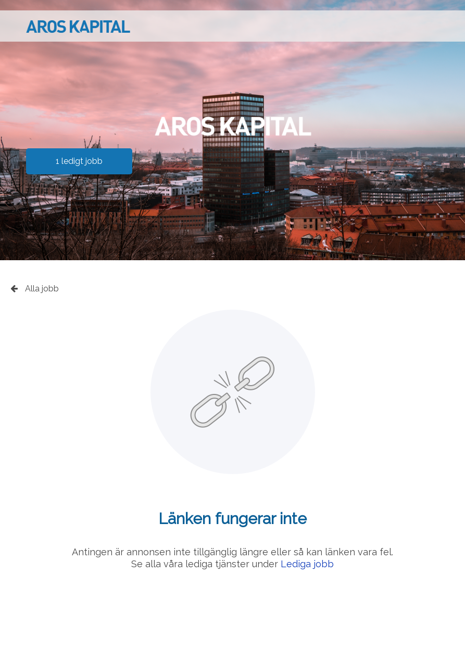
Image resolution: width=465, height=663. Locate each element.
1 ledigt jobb (79, 161)
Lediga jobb (307, 563)
